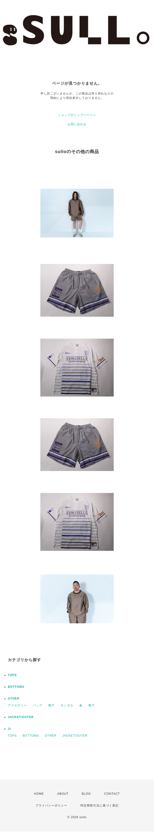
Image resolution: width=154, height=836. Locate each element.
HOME (39, 793)
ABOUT (62, 793)
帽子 (51, 705)
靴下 (91, 705)
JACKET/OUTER (20, 717)
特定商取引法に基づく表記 (99, 805)
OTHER (13, 698)
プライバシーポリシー (51, 805)
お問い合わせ (77, 124)
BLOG (86, 793)
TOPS (12, 675)
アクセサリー (17, 705)
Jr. (10, 729)
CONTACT (112, 793)
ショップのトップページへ (77, 115)
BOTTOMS (16, 687)
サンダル (67, 705)
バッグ (37, 705)
